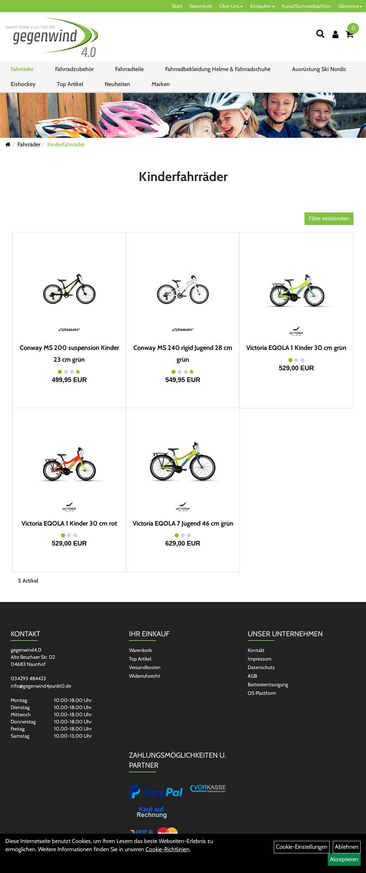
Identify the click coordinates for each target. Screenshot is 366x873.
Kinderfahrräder (66, 144)
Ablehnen (346, 846)
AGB (252, 676)
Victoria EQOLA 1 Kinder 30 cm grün (296, 348)
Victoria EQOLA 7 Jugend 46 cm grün (183, 523)
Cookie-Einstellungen (301, 846)
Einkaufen (262, 6)
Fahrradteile (129, 69)
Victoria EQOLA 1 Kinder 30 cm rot (69, 523)
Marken (161, 84)
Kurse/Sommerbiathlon (306, 6)
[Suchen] (320, 33)
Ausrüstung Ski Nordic (319, 69)
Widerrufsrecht (144, 676)
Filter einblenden (329, 218)
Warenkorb (200, 6)
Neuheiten (117, 84)
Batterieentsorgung (268, 684)
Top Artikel (70, 84)
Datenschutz (261, 667)
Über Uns (231, 6)
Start (177, 6)
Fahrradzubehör (74, 69)
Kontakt (256, 650)
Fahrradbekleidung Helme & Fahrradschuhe (218, 69)
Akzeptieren (344, 859)
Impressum (259, 659)
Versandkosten (144, 667)
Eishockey (23, 84)
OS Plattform (262, 693)
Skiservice (350, 6)
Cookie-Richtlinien (167, 849)
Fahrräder (22, 69)
